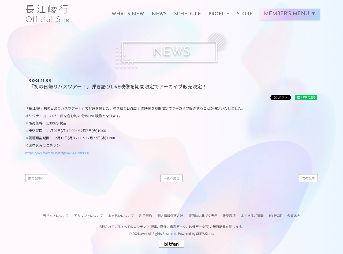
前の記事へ (36, 178)
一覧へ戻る (171, 178)
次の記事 (308, 178)
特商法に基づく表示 (202, 215)
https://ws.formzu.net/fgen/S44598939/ (57, 152)
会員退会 (293, 215)
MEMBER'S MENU (287, 14)
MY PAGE (275, 215)
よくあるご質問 (252, 215)
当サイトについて (56, 215)
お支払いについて (121, 215)
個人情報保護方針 (170, 215)
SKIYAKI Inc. (205, 233)
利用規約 (145, 215)
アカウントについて (88, 215)
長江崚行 (47, 11)
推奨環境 (229, 215)
